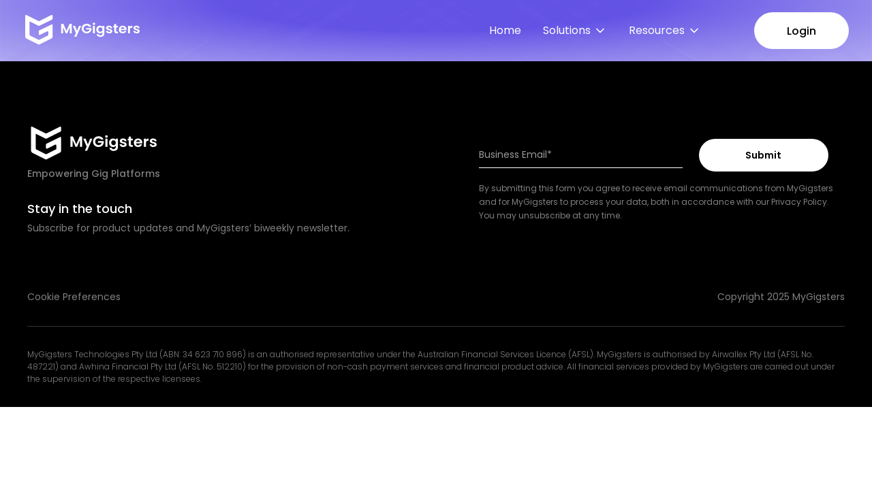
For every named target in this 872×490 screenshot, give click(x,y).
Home (505, 30)
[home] (81, 31)
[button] (575, 30)
